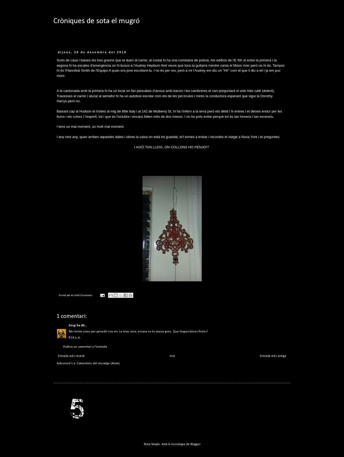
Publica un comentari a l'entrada (85, 346)
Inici (172, 356)
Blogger (195, 444)
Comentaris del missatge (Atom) (98, 363)
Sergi (72, 325)
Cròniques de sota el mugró (96, 21)
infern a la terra (195, 111)
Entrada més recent (71, 356)
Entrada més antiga (273, 356)
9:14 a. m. (74, 337)
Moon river (241, 65)
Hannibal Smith (78, 70)
